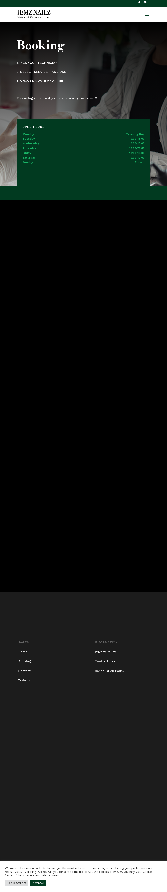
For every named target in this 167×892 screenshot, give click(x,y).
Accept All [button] (38, 883)
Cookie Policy (105, 661)
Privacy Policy (105, 652)
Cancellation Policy (109, 671)
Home (23, 652)
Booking (24, 661)
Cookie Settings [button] (16, 883)
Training (24, 680)
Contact (24, 671)
